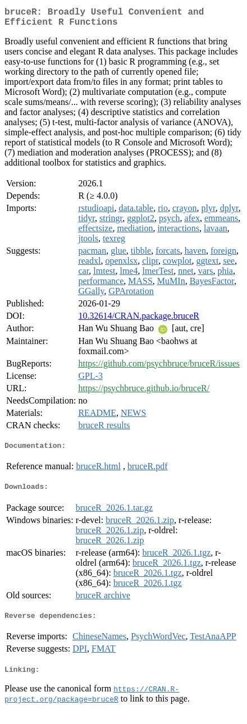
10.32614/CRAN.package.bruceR (138, 320)
